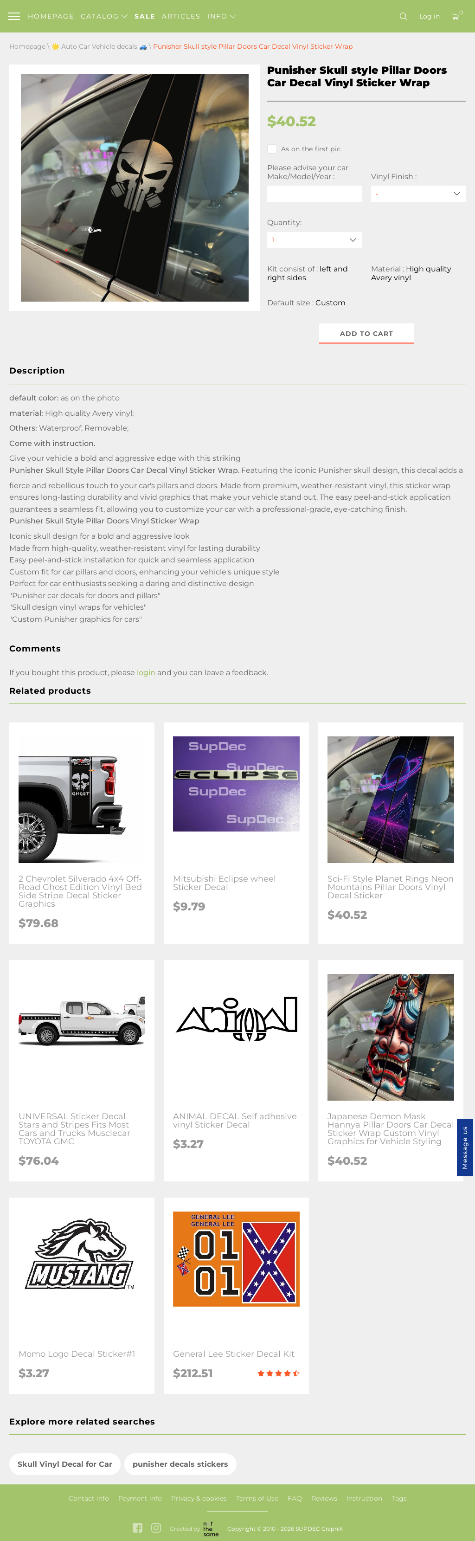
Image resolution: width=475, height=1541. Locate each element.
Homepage (51, 16)
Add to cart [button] (366, 333)
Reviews (324, 1498)
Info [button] (221, 16)
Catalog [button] (104, 16)
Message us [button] (465, 1147)
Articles (181, 16)
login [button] (146, 672)
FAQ (295, 1498)
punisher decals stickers (180, 1464)
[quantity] (314, 240)
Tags (399, 1498)
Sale (145, 16)
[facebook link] (137, 1529)
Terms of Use (257, 1498)
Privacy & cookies (199, 1498)
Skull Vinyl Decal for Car (65, 1464)
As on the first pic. (304, 149)
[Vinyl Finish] (418, 194)
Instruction (364, 1498)
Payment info (140, 1498)
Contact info (89, 1498)
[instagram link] (156, 1529)
